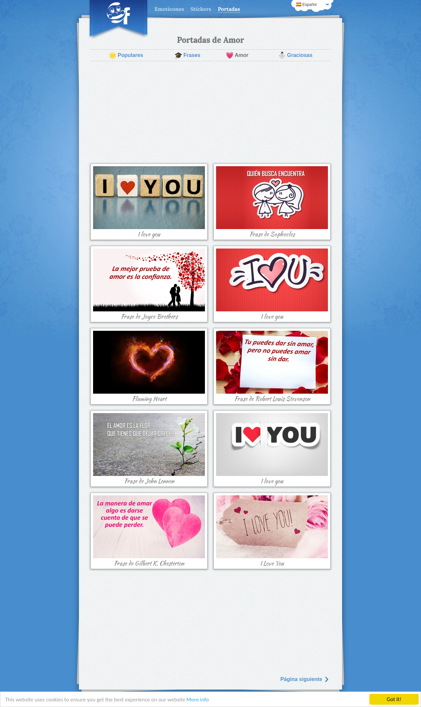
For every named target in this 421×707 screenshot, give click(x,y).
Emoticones (169, 9)
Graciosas (295, 55)
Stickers (200, 9)
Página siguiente (304, 679)
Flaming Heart (149, 367)
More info (197, 699)
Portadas (229, 9)
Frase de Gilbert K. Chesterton (149, 531)
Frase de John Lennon (149, 449)
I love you (149, 202)
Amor (237, 55)
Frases (187, 55)
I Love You (272, 531)
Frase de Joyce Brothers (149, 285)
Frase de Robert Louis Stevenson (272, 367)
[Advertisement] (210, 112)
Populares (126, 55)
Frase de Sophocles (272, 202)
